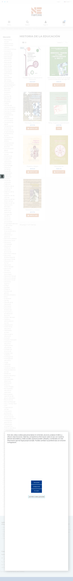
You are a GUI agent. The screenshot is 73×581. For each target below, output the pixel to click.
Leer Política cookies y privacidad (36, 496)
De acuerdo (36, 482)
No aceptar (36, 490)
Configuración (36, 486)
